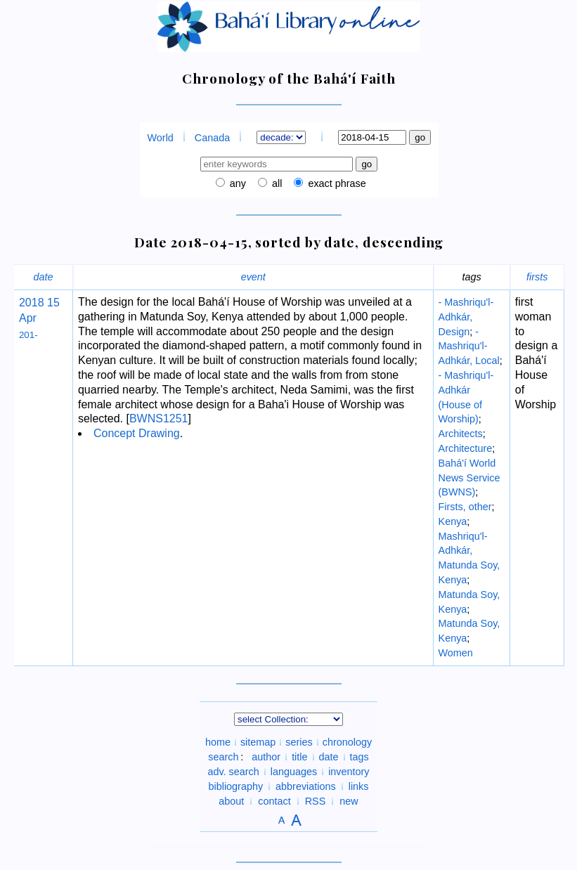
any (236, 183)
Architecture (466, 448)
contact (274, 801)
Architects (461, 433)
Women (456, 652)
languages (294, 771)
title (299, 756)
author (266, 756)
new (348, 801)
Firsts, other (465, 506)
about (231, 801)
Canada (212, 137)
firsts (536, 277)
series (298, 742)
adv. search (233, 771)
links (359, 786)
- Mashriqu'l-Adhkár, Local (469, 346)
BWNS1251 (158, 418)
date (43, 277)
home (218, 742)
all (275, 183)
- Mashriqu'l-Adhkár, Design (466, 317)
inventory (348, 771)
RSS (315, 801)
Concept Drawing (136, 433)
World (161, 137)
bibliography (235, 786)
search (223, 756)
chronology (347, 742)
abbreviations (305, 786)
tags (359, 756)
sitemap (257, 742)
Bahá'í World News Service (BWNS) (469, 477)
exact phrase (335, 183)
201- (28, 335)
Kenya (453, 521)
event (253, 277)
